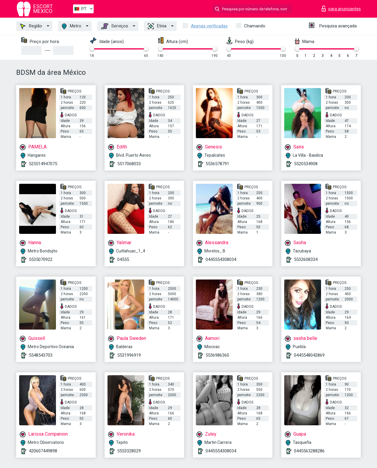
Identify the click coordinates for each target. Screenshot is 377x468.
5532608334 (306, 259)
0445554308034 (221, 259)
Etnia (157, 26)
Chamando (254, 26)
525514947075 (43, 163)
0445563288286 (309, 451)
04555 (123, 259)
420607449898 (43, 451)
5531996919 (129, 355)
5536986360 (217, 355)
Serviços (114, 26)
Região (31, 26)
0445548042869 (309, 355)
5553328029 (129, 451)
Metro (71, 26)
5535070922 (40, 259)
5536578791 (217, 163)
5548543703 (40, 355)
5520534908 (306, 163)
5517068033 (129, 163)
